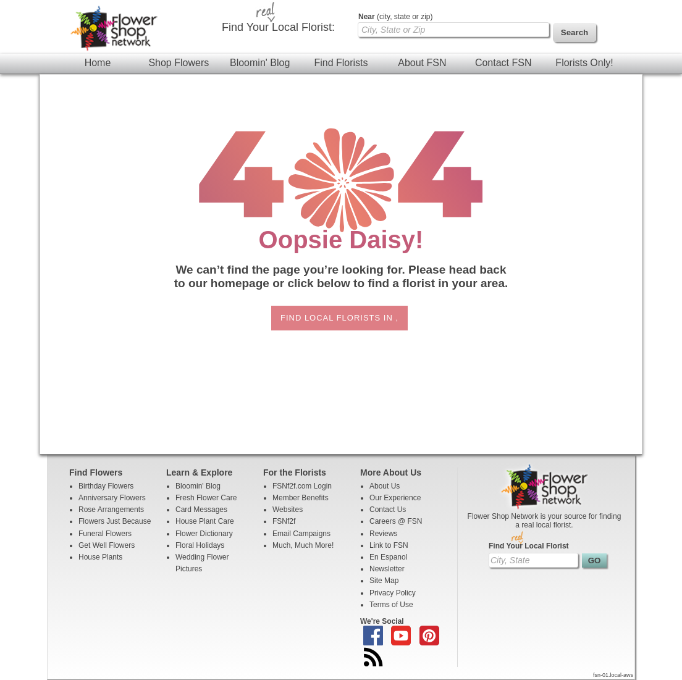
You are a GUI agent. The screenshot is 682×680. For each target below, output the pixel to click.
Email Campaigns (301, 533)
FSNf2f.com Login (302, 486)
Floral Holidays (199, 545)
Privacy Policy (392, 593)
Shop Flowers (178, 62)
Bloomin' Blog (260, 62)
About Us (384, 486)
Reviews (383, 533)
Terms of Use (391, 604)
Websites (287, 509)
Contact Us (387, 509)
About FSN (422, 62)
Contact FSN (503, 62)
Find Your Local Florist (529, 546)
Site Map (383, 580)
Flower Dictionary (204, 533)
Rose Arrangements (111, 509)
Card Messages (201, 509)
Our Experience (395, 497)
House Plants (100, 557)
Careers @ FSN (396, 521)
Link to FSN (388, 545)
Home (98, 62)
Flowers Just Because (114, 521)
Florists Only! (584, 62)
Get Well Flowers (106, 545)
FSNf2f (283, 521)
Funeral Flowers (105, 533)
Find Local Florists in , (339, 317)
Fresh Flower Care (206, 497)
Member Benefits (300, 497)
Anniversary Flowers (112, 497)
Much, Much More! (303, 545)
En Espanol (388, 557)
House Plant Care (204, 521)
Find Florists (341, 62)
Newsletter (387, 569)
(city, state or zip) (395, 16)
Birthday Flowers (105, 486)
